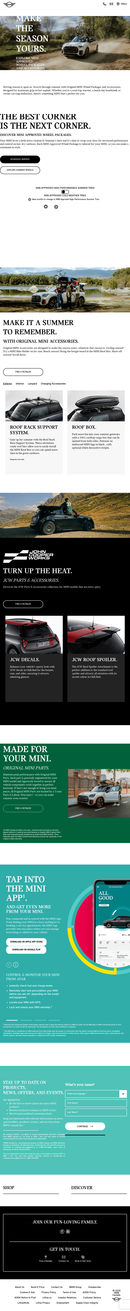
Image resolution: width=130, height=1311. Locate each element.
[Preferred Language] (96, 1093)
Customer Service (92, 1297)
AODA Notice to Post (25, 1297)
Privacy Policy (48, 1292)
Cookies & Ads (27, 1292)
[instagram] (68, 1231)
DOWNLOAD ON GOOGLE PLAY (26, 949)
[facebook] (62, 1231)
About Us (19, 1286)
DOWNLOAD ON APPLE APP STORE (26, 941)
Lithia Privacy (43, 1302)
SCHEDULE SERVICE (20, 159)
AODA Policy (89, 1292)
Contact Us (56, 1286)
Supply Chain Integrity (87, 1302)
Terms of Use (69, 1292)
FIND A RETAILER (23, 372)
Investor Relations (67, 1297)
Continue (85, 1125)
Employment (63, 1302)
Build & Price (37, 1286)
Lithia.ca (47, 1297)
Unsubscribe (94, 1286)
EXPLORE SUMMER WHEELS (20, 170)
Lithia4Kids (23, 1302)
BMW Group (75, 1286)
